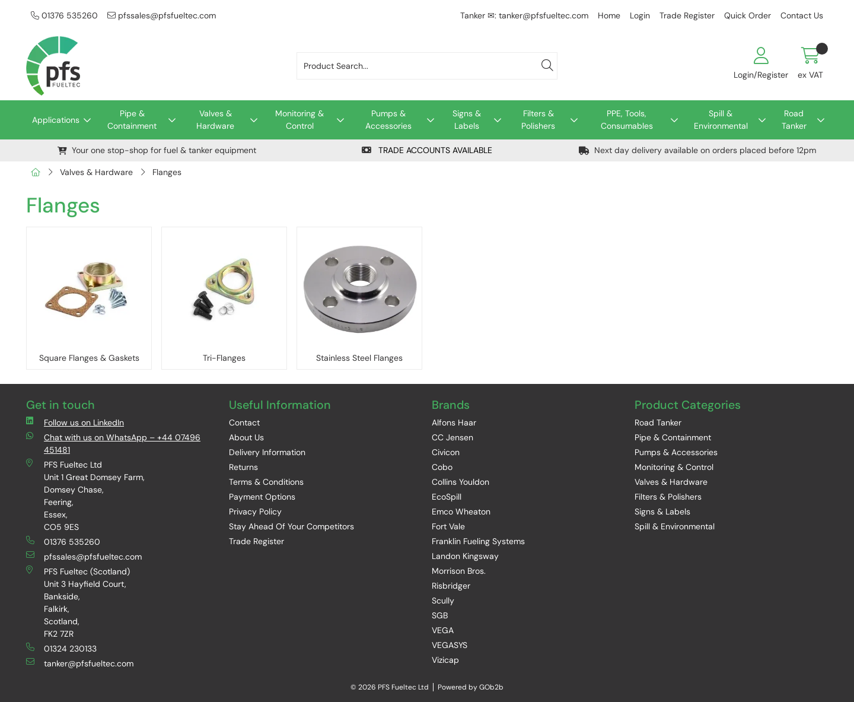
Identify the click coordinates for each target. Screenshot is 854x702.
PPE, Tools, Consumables (627, 119)
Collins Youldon (460, 482)
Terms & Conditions (266, 482)
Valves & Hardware (215, 119)
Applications (55, 120)
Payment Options (262, 496)
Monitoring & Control (299, 119)
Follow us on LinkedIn (75, 422)
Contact (244, 422)
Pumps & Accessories (388, 119)
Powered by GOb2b (471, 687)
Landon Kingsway (465, 556)
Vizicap (445, 660)
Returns (243, 467)
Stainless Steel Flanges (359, 357)
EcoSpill (446, 496)
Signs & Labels (467, 119)
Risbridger (451, 585)
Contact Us (801, 15)
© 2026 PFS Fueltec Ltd (389, 687)
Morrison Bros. (459, 571)
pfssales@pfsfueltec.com (161, 15)
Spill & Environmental (721, 119)
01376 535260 (64, 15)
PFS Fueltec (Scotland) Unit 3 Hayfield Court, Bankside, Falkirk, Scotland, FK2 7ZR (78, 602)
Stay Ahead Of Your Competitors (291, 526)
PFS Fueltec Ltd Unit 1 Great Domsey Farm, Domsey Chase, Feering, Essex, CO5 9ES (85, 495)
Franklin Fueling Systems (478, 541)
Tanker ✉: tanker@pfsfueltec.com (524, 15)
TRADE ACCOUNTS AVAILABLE (427, 150)
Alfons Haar (454, 422)
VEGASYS (449, 645)
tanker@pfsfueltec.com (79, 663)
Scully (443, 600)
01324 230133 (61, 648)
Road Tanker (794, 119)
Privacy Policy (255, 511)
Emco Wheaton (461, 511)
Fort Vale (448, 526)
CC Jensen (452, 437)
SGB (440, 615)
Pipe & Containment (132, 119)
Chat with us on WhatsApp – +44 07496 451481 (113, 443)
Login (640, 15)
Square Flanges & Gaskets (89, 357)
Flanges (166, 172)
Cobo (442, 467)
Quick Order (747, 15)
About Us (246, 437)
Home (609, 15)
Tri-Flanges (224, 357)
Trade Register (687, 15)
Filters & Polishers (538, 119)
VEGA (443, 630)
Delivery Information (267, 452)
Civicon (446, 452)
